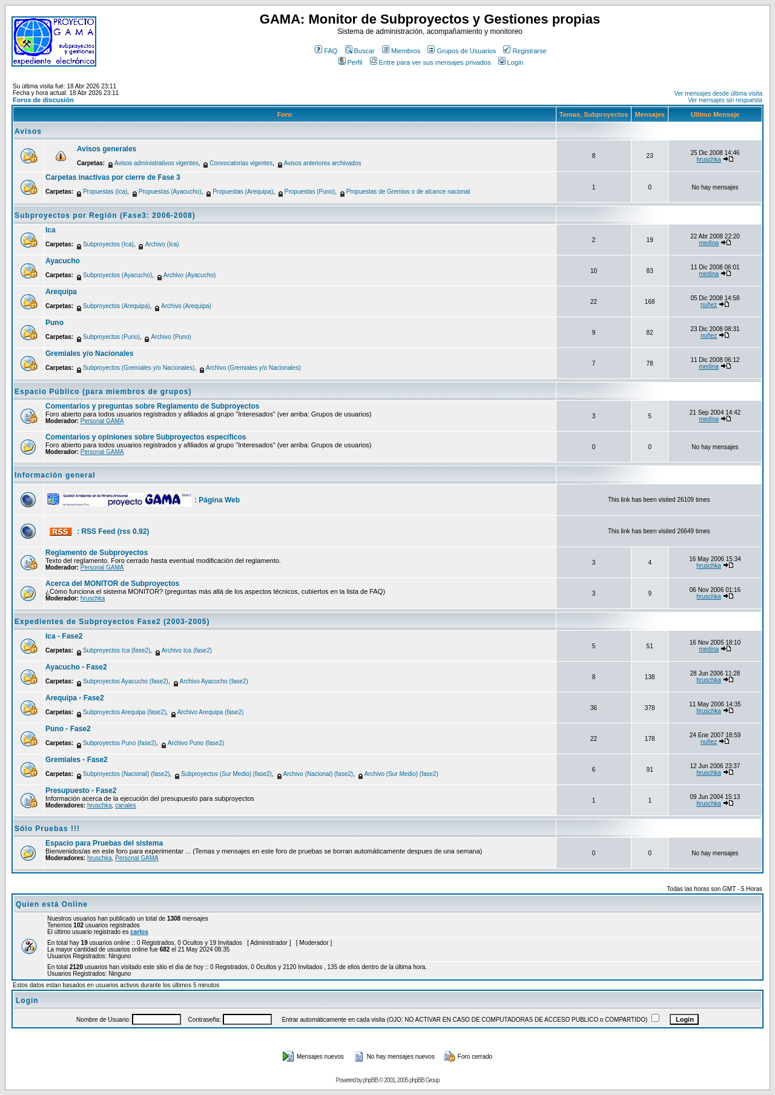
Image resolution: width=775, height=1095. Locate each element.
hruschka (708, 159)
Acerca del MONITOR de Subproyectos (112, 583)
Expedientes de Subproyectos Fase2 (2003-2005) (112, 621)
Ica (50, 230)
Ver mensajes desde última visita (718, 93)
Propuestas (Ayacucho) (170, 191)
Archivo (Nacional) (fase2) (318, 774)
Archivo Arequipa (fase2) (210, 712)
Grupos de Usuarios (461, 50)
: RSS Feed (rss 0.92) (113, 531)
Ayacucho (62, 261)
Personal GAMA (102, 421)
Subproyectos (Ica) (108, 244)
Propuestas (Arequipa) (243, 191)
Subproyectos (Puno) (111, 337)
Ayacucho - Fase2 (76, 667)
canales (125, 805)
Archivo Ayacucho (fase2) (214, 681)
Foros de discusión (43, 100)
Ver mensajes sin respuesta (725, 100)
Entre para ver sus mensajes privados (430, 62)
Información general (55, 475)
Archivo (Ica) (162, 244)
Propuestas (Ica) (105, 191)
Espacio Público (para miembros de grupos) (103, 391)
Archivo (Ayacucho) (189, 275)
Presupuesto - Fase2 (80, 790)
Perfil (350, 62)
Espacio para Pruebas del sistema (104, 843)
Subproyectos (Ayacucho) (117, 275)
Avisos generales (106, 149)
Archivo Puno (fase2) (196, 743)
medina (709, 243)
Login (511, 62)
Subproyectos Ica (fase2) (116, 650)
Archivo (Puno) (171, 337)
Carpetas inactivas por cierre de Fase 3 (112, 177)
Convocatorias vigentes (240, 163)
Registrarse (524, 50)
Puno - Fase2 (68, 729)
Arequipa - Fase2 (74, 698)
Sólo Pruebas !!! (47, 828)
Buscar (360, 50)
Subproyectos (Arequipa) (116, 306)
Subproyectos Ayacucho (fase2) (125, 681)
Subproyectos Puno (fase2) (119, 743)
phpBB (370, 1080)
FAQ (326, 50)
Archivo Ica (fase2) (187, 650)
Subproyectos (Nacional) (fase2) (126, 774)
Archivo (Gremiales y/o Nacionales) (253, 367)
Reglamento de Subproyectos (96, 552)
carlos (139, 932)
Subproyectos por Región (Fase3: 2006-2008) (105, 215)
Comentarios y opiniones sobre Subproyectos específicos (145, 437)
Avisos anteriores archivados (322, 163)
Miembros (401, 50)
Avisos (28, 131)
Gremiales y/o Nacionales (89, 353)
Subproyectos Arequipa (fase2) (124, 712)
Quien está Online (52, 904)
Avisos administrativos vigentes (156, 163)
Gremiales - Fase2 (76, 759)
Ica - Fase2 (63, 636)
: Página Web (217, 500)
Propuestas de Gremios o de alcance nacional (408, 191)
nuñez (709, 304)
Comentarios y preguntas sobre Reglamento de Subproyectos (152, 406)
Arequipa (61, 292)
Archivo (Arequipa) (186, 306)
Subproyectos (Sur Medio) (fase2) (226, 774)
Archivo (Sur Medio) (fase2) (401, 774)
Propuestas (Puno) (310, 191)
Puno (54, 322)
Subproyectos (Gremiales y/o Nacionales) (139, 367)
